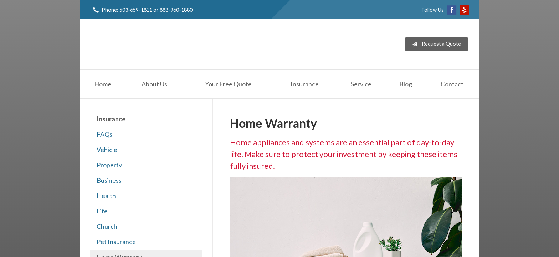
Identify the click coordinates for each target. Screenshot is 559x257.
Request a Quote (435, 44)
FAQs (104, 134)
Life (102, 211)
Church (107, 226)
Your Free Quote (228, 84)
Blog (405, 84)
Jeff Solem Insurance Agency (144, 44)
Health (106, 196)
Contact (452, 84)
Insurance (305, 84)
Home (102, 84)
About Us (154, 84)
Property (109, 165)
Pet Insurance (116, 242)
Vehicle (107, 149)
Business (109, 180)
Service (361, 84)
